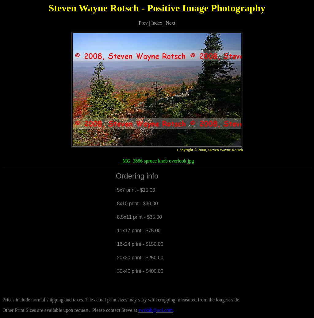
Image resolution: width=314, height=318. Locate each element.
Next (170, 23)
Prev (143, 23)
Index (156, 23)
